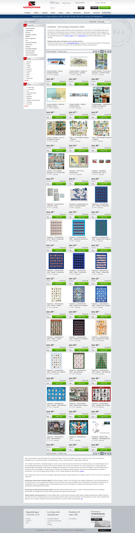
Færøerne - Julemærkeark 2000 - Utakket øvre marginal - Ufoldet (78, 305)
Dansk (52, 2)
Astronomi (29, 104)
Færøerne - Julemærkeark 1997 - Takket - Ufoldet (55, 304)
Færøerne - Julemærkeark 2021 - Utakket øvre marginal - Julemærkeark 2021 (101, 405)
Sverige (28, 65)
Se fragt (48, 81)
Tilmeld (98, 519)
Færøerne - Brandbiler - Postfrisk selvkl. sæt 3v (99, 171)
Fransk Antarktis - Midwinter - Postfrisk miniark (56, 105)
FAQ (27, 522)
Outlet (68, 12)
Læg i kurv (60, 84)
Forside (26, 21)
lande (66, 35)
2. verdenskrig (30, 89)
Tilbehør (36, 12)
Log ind (77, 2)
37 (99, 51)
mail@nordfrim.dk (79, 530)
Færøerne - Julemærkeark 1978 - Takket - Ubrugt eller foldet (100, 205)
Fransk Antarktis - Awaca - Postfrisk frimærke (55, 72)
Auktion (60, 12)
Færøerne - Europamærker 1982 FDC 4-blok (55, 205)
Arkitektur (29, 98)
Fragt (48, 522)
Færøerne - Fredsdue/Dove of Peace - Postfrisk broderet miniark (78, 205)
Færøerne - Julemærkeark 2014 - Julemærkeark (77, 371)
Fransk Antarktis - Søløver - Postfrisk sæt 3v (78, 105)
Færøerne (29, 69)
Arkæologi (29, 102)
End (110, 51)
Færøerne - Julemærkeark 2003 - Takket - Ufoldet (55, 338)
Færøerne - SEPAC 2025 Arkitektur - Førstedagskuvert (101, 437)
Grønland (28, 71)
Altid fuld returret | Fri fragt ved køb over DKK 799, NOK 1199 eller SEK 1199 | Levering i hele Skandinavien (67, 16)
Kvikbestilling (106, 12)
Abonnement (77, 12)
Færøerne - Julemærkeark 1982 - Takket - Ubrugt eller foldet (55, 272)
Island (28, 73)
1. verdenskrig (30, 87)
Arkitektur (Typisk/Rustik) (33, 100)
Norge (28, 63)
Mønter (53, 12)
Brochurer (87, 12)
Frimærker (27, 12)
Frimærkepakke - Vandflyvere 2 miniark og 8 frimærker (101, 105)
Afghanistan (29, 78)
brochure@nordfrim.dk (73, 43)
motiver (71, 35)
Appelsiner (29, 96)
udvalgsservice (82, 35)
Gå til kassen (105, 7)
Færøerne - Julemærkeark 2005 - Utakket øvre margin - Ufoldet (101, 338)
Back (96, 51)
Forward (108, 51)
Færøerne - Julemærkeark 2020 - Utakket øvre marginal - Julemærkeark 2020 (78, 405)
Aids (27, 91)
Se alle (26, 80)
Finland (28, 67)
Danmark (28, 62)
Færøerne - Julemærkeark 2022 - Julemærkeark (55, 437)
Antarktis (28, 94)
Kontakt (82, 2)
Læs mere (93, 521)
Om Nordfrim (72, 519)
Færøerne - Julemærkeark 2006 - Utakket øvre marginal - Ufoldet (56, 371)
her (82, 498)
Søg (82, 7)
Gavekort (28, 520)
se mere (82, 471)
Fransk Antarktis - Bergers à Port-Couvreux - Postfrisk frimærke (78, 72)
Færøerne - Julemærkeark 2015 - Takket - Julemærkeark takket (101, 371)
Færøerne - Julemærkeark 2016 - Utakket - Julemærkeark (56, 404)
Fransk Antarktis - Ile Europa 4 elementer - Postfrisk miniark (101, 72)
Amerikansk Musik (31, 93)
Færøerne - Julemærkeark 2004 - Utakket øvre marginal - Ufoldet (78, 338)
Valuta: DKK (66, 3)
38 (102, 51)
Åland (27, 74)
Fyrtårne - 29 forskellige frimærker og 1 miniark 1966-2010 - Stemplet (56, 172)
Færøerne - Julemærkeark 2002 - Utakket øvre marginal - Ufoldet (101, 305)
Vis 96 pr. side (62, 51)
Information (96, 12)
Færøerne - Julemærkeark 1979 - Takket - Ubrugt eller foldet (55, 238)
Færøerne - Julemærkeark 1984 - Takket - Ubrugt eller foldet (100, 272)
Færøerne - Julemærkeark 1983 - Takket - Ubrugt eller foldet (77, 272)
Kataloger (45, 12)
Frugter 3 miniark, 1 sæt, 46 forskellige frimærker (55, 138)
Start (93, 51)
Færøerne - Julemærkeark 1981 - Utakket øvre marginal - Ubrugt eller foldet (101, 238)
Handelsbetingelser (53, 519)
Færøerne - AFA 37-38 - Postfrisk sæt (76, 171)
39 (105, 51)
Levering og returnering (54, 520)
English (57, 2)
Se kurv (95, 7)
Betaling (49, 524)
